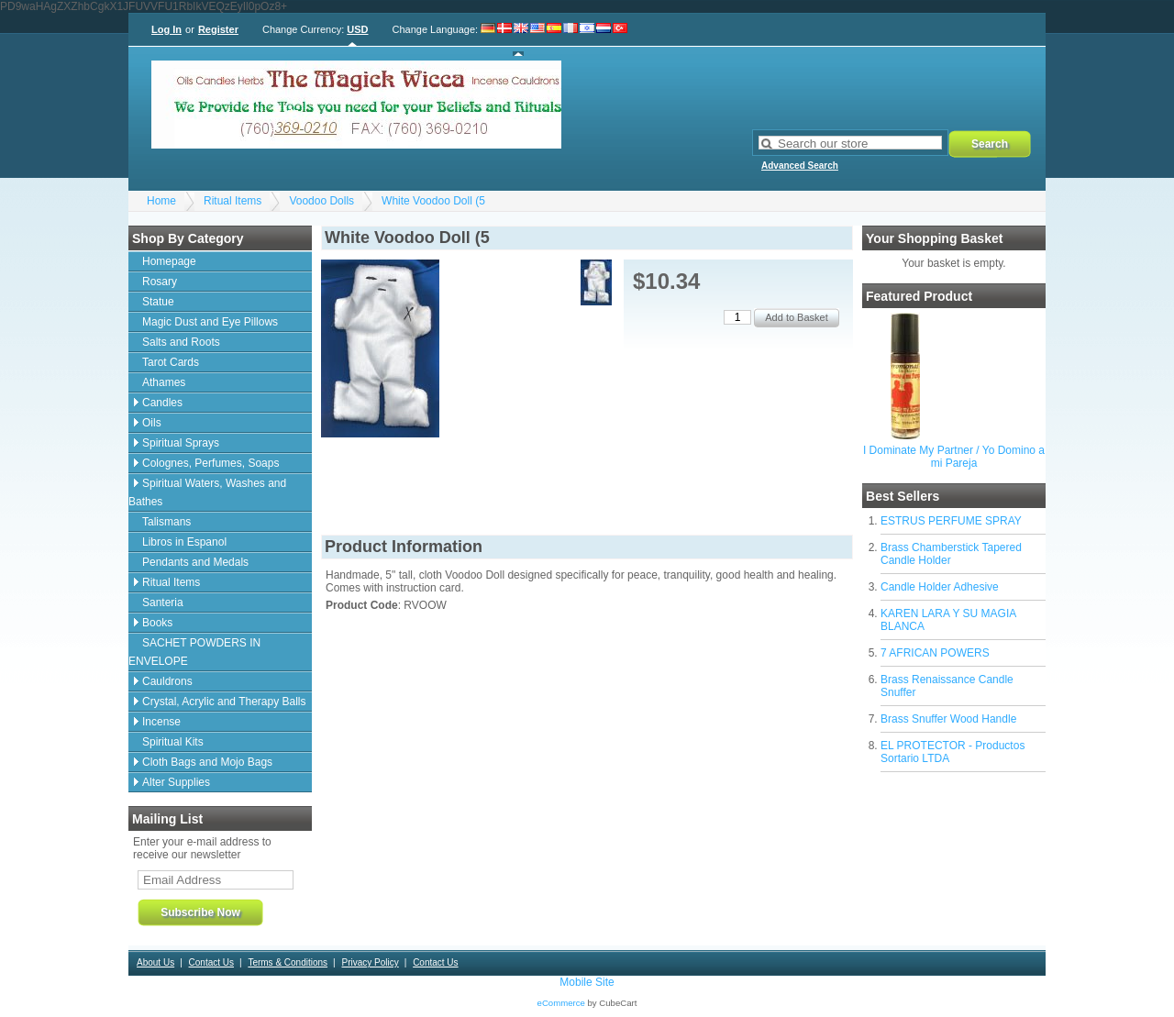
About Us (155, 962)
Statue (158, 301)
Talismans (166, 521)
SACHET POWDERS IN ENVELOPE (194, 652)
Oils (151, 422)
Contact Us (211, 962)
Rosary (159, 281)
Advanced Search (799, 165)
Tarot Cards (170, 362)
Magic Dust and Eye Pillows (210, 321)
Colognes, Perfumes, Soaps (210, 463)
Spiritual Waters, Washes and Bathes (207, 492)
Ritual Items (232, 200)
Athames (163, 382)
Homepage (169, 261)
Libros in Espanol (184, 542)
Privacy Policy (369, 962)
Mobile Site (586, 982)
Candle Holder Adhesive (939, 586)
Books (157, 622)
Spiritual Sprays (180, 443)
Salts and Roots (181, 342)
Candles (162, 402)
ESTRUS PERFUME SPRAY (951, 520)
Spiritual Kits (173, 741)
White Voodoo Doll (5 (433, 200)
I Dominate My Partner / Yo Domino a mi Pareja (954, 457)
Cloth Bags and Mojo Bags (207, 762)
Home (161, 200)
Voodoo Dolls (321, 200)
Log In (166, 29)
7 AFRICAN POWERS (935, 653)
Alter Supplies (176, 782)
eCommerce (561, 1003)
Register (218, 29)
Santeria (162, 602)
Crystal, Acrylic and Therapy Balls (224, 701)
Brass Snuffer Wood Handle (948, 719)
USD (357, 29)
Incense (161, 721)
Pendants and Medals (195, 562)
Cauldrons (167, 681)
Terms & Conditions (287, 962)
